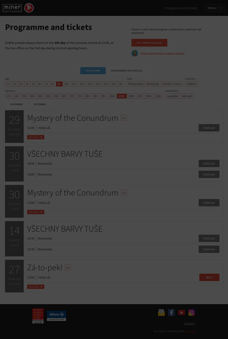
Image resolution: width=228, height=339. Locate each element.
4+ (27, 84)
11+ (74, 84)
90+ (95, 96)
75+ (80, 96)
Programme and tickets (181, 8)
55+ (56, 96)
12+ (82, 84)
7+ (46, 84)
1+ (8, 84)
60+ (64, 96)
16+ (113, 84)
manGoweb (190, 331)
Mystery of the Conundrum (72, 119)
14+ (98, 84)
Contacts (189, 323)
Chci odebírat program (149, 42)
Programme (93, 70)
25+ (9, 96)
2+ (14, 84)
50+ (48, 96)
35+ (24, 96)
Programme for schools (126, 70)
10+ (66, 84)
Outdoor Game (171, 84)
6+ (40, 84)
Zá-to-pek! (44, 268)
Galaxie (191, 84)
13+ (90, 84)
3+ (21, 84)
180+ (131, 96)
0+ (121, 84)
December (40, 104)
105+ (158, 96)
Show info (35, 138)
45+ (40, 96)
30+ (17, 96)
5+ (33, 84)
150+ (149, 96)
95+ (103, 96)
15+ (106, 84)
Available (172, 96)
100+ (112, 96)
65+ (140, 96)
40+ (32, 96)
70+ (72, 96)
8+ (52, 84)
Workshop (153, 84)
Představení (135, 84)
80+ (88, 96)
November (16, 104)
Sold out (186, 96)
